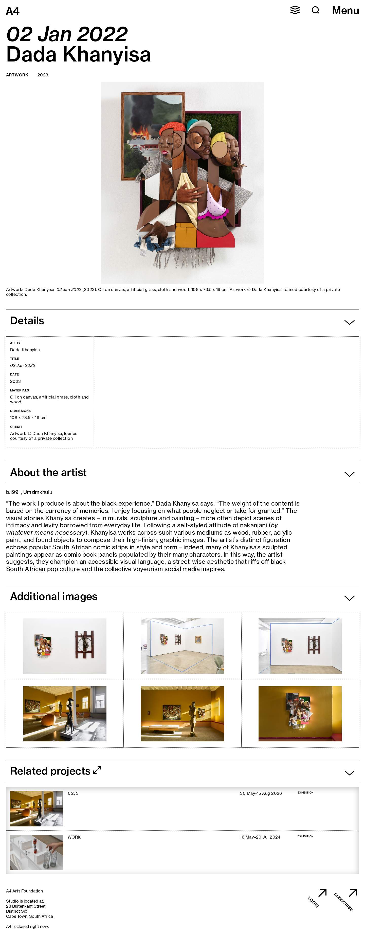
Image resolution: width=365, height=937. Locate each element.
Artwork (17, 74)
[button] (295, 10)
